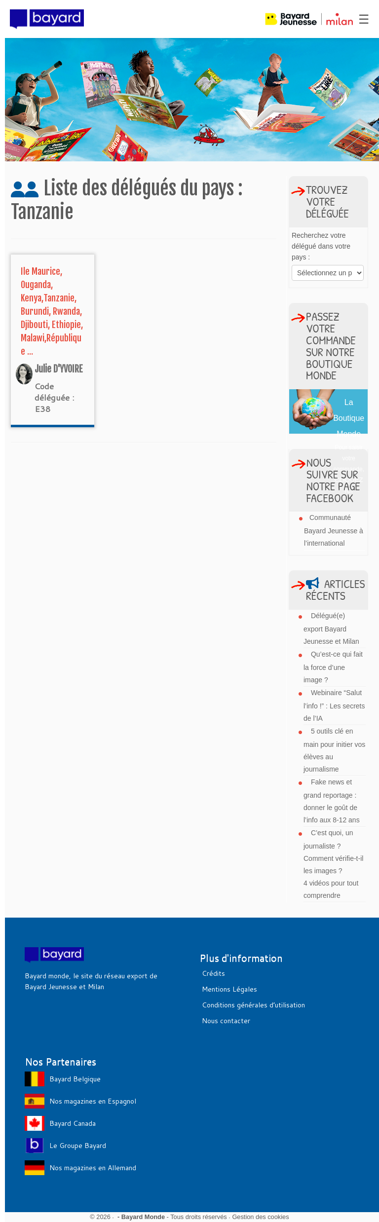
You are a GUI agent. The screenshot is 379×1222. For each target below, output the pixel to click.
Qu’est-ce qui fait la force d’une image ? (333, 667)
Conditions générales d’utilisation (253, 1005)
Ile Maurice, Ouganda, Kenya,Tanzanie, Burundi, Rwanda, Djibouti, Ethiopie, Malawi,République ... (52, 311)
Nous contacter (226, 1021)
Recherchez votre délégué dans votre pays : (321, 246)
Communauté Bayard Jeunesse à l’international (333, 530)
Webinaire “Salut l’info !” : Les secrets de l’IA (334, 705)
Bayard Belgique (75, 1079)
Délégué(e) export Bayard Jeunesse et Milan (331, 628)
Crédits (213, 973)
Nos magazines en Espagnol (92, 1101)
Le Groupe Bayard (77, 1145)
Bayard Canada (72, 1123)
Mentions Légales (229, 989)
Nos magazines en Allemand (92, 1168)
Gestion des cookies (260, 1217)
